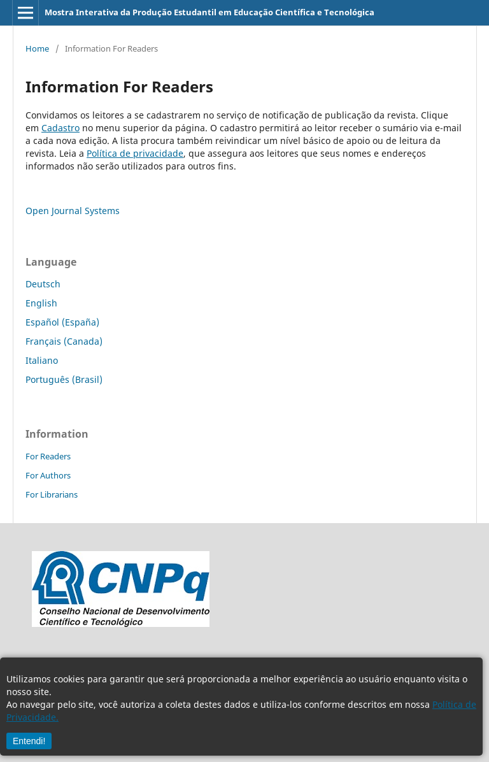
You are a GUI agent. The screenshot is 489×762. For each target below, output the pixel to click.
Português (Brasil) (64, 379)
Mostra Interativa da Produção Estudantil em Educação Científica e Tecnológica (209, 12)
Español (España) (62, 322)
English (41, 303)
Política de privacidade (135, 153)
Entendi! (29, 741)
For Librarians (51, 494)
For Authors (48, 475)
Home (37, 48)
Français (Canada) (64, 341)
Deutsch (42, 284)
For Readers (48, 456)
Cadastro (60, 128)
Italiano (41, 360)
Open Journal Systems (72, 211)
